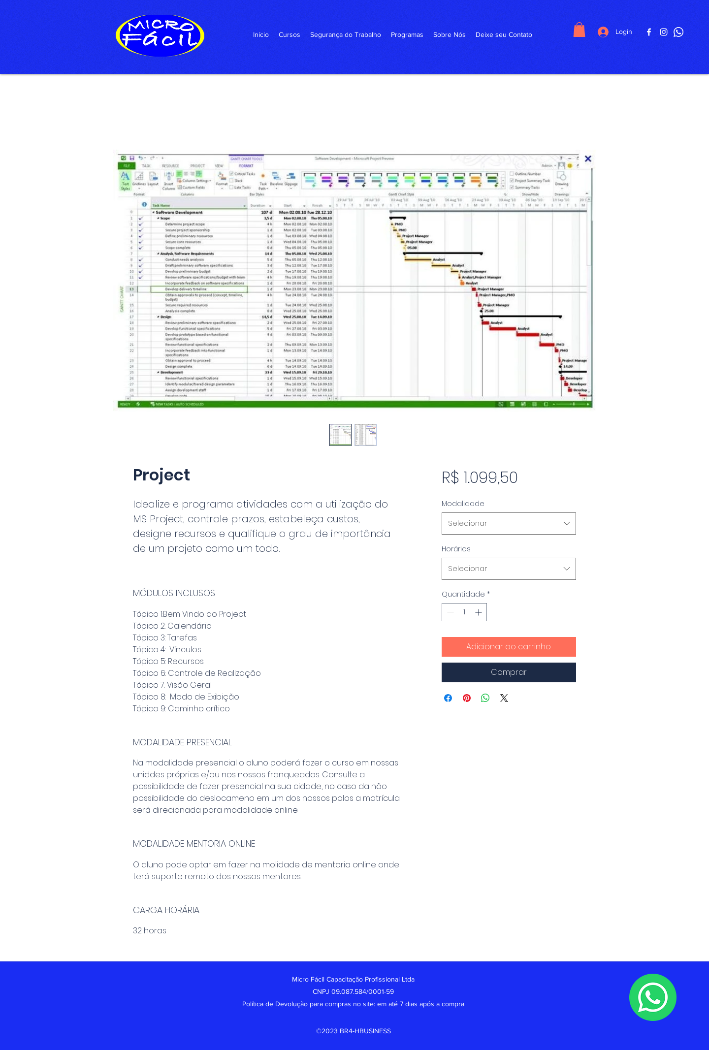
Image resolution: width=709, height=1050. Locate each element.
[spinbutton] (464, 612)
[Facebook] (649, 32)
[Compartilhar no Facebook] (448, 698)
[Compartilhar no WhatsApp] (485, 698)
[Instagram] (664, 32)
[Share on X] (504, 698)
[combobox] (509, 523)
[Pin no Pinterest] (467, 698)
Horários (456, 549)
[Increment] (479, 612)
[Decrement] (449, 612)
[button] (579, 29)
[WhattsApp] (678, 32)
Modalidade (463, 504)
